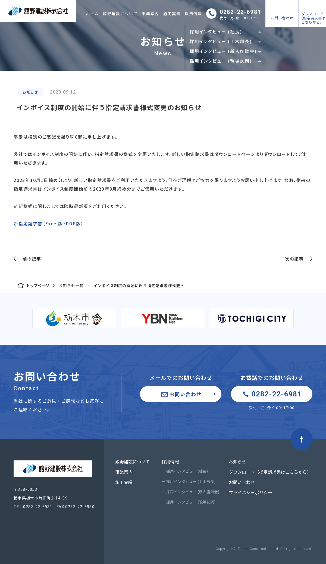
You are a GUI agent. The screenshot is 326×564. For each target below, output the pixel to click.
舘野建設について (120, 13)
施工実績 (172, 13)
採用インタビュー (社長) (187, 471)
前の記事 (32, 258)
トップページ (37, 285)
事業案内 (150, 13)
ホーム (92, 13)
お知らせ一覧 (71, 285)
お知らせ (237, 461)
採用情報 (193, 13)
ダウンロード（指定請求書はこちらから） (270, 472)
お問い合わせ (282, 17)
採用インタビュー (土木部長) (190, 481)
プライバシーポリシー (250, 492)
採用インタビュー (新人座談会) (192, 491)
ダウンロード (312, 18)
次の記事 (294, 258)
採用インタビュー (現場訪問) (190, 502)
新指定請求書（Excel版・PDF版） (48, 223)
